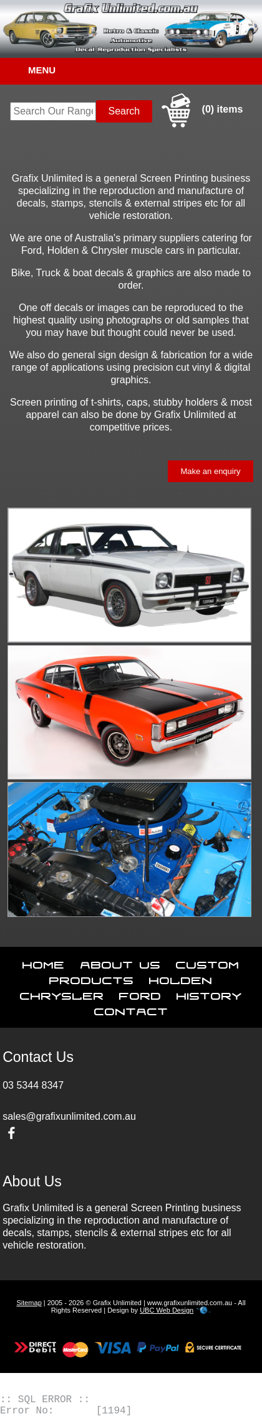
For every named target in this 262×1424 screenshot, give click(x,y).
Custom (208, 962)
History (209, 993)
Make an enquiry (210, 471)
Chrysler (62, 993)
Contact (131, 1009)
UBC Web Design (166, 1310)
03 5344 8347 (33, 1085)
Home (43, 962)
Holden (181, 978)
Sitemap (28, 1302)
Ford (140, 993)
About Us (120, 962)
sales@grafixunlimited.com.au (69, 1116)
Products (91, 978)
